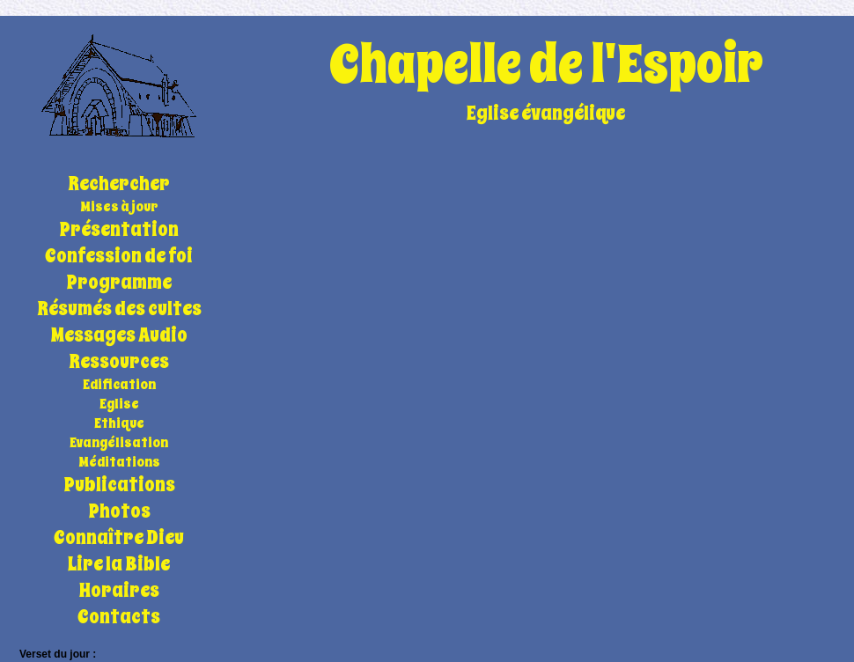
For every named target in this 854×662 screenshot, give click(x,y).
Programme (119, 282)
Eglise (119, 404)
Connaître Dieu (119, 538)
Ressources (119, 362)
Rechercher (119, 184)
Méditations (119, 462)
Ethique (119, 423)
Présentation (119, 230)
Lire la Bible (119, 564)
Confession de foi (119, 256)
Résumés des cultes (119, 309)
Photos (119, 511)
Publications (119, 485)
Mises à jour (119, 207)
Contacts (118, 617)
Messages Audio (119, 335)
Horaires (119, 590)
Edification (119, 384)
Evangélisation (119, 442)
